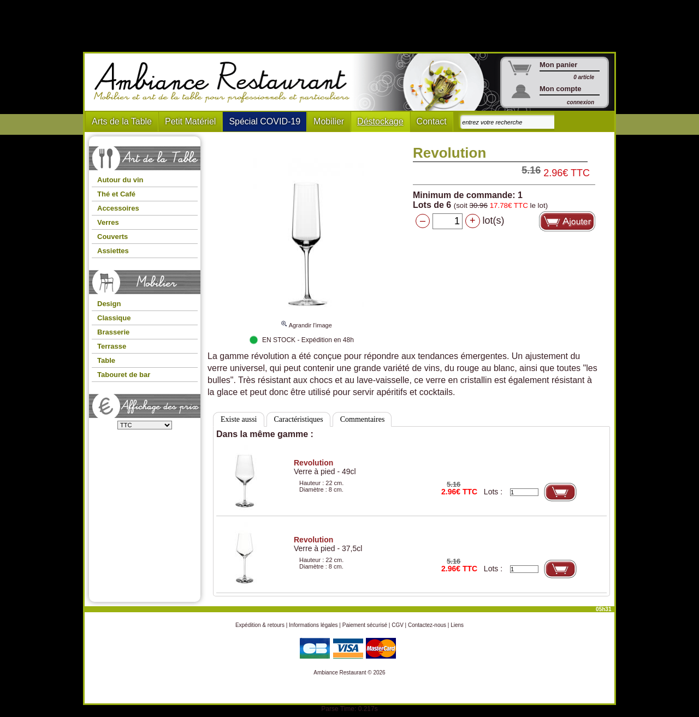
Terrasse (111, 346)
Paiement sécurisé (364, 625)
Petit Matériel (190, 121)
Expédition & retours (260, 625)
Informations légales (313, 625)
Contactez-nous (427, 625)
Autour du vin (120, 180)
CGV (398, 625)
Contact (432, 121)
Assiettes (113, 251)
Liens (457, 625)
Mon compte (561, 89)
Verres (108, 222)
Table (106, 360)
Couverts (112, 236)
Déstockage (380, 121)
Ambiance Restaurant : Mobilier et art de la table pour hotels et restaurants (226, 82)
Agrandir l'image (306, 320)
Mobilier (328, 121)
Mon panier (558, 65)
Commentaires (362, 419)
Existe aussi (239, 419)
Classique (114, 318)
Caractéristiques (298, 419)
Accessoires (118, 208)
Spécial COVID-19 (264, 121)
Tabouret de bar (123, 375)
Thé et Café (116, 194)
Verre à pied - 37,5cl (328, 544)
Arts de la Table (122, 121)
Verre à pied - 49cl (325, 467)
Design (109, 304)
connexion (580, 102)
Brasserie (113, 332)
